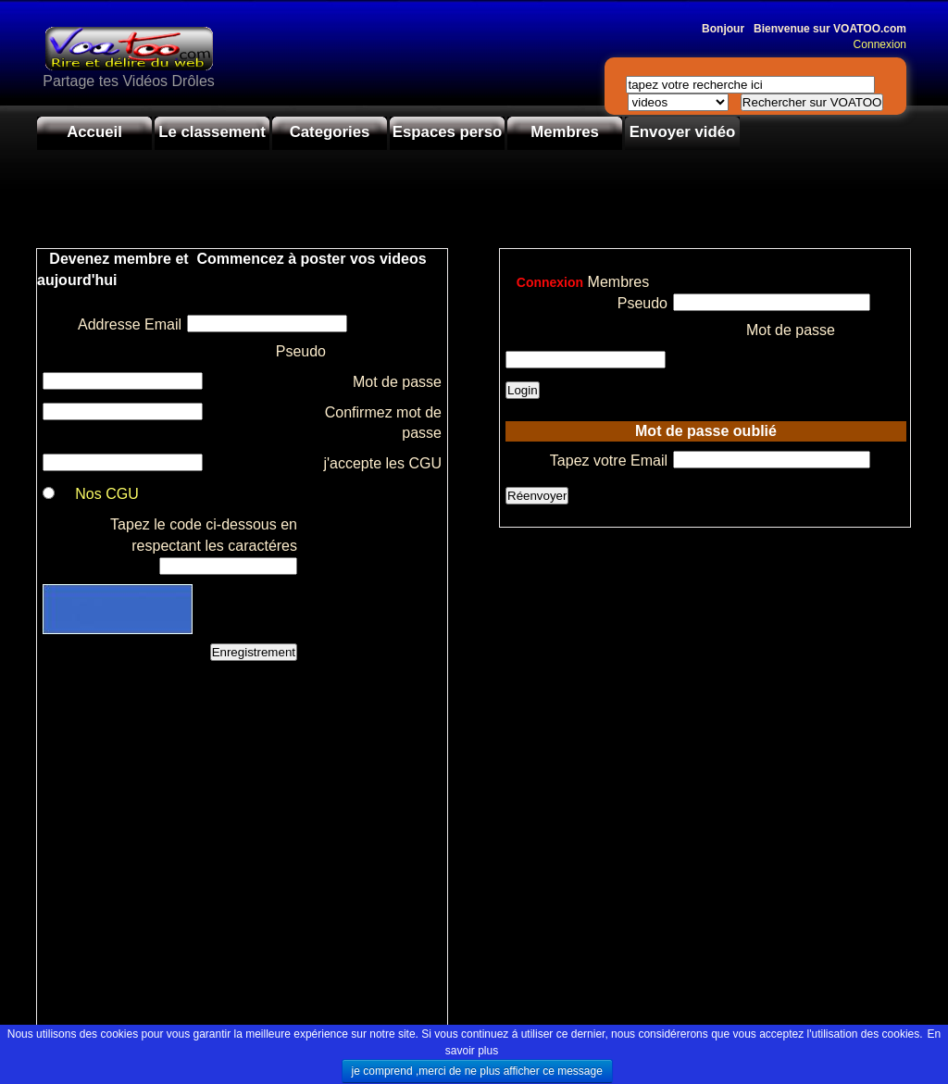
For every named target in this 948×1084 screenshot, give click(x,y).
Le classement (212, 132)
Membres (564, 132)
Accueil (94, 132)
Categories (330, 132)
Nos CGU (106, 494)
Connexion (875, 44)
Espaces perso (447, 132)
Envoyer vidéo (683, 132)
